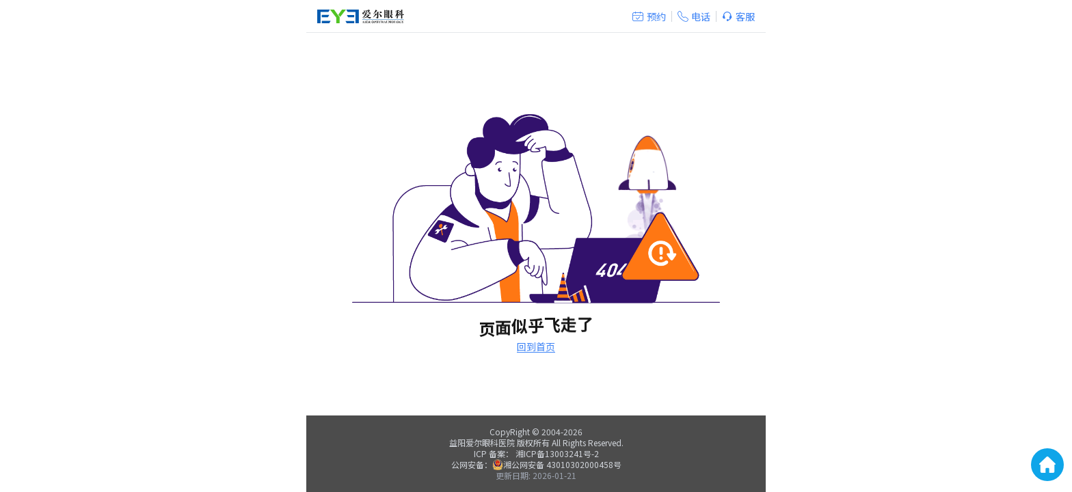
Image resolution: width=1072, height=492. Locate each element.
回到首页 (536, 346)
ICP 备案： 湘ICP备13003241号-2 (536, 453)
